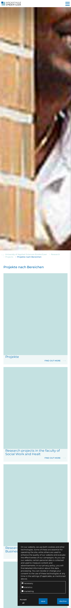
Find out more (55, 360)
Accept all (23, 601)
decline (63, 601)
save (43, 601)
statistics (27, 587)
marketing (28, 591)
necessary (27, 583)
